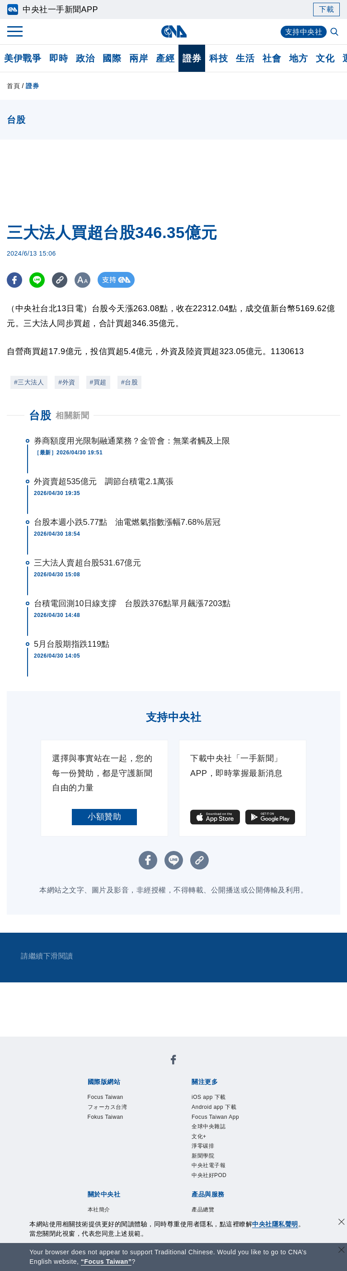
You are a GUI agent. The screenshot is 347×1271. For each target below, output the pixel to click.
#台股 (129, 382)
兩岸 (138, 58)
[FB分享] (15, 280)
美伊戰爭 (22, 58)
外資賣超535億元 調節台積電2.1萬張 (104, 481)
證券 (192, 58)
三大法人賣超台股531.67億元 (87, 562)
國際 (112, 58)
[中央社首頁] (173, 31)
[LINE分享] (38, 280)
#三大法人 (29, 382)
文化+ (199, 1136)
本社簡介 (99, 1209)
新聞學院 (203, 1156)
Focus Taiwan (105, 1097)
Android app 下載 (214, 1107)
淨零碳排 (203, 1146)
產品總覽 (203, 1209)
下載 (326, 9)
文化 (325, 58)
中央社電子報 (208, 1165)
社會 (272, 58)
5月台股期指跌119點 (71, 644)
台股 (40, 415)
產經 (165, 58)
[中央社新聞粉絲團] (173, 1061)
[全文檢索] (335, 32)
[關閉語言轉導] (341, 1251)
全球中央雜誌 (208, 1126)
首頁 (13, 85)
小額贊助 (104, 816)
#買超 (98, 382)
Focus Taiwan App (215, 1117)
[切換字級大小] (84, 280)
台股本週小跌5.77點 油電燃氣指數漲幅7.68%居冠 (127, 522)
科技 (218, 58)
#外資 (66, 382)
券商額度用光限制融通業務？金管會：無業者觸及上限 (132, 440)
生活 (245, 58)
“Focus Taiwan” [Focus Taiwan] (106, 1261)
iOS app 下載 (209, 1097)
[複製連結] (61, 280)
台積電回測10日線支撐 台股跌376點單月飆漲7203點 (132, 603)
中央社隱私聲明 (275, 1224)
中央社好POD (209, 1175)
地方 (298, 58)
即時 (58, 58)
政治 (85, 58)
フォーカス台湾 (107, 1107)
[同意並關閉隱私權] (341, 1223)
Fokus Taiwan (105, 1117)
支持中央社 (304, 32)
